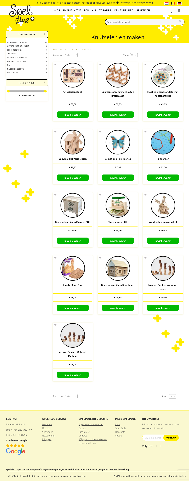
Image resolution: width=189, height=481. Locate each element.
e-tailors (181, 476)
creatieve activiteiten (84, 49)
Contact (83, 435)
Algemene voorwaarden (91, 424)
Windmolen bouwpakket (163, 222)
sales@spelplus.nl (16, 424)
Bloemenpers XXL (118, 222)
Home (55, 49)
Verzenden (47, 431)
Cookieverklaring (87, 443)
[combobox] (144, 22)
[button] (55, 64)
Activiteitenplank (72, 92)
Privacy (82, 428)
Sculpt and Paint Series (118, 158)
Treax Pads (120, 428)
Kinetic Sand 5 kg (72, 285)
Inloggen (46, 439)
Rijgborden (163, 158)
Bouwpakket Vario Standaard (117, 285)
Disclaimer (84, 431)
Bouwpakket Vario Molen (72, 158)
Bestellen (47, 424)
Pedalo (118, 435)
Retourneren (48, 435)
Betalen (46, 428)
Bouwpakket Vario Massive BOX (72, 222)
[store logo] (21, 14)
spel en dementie (67, 49)
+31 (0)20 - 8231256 (17, 434)
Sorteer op (58, 54)
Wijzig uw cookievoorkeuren (93, 439)
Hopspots (120, 431)
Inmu (117, 424)
